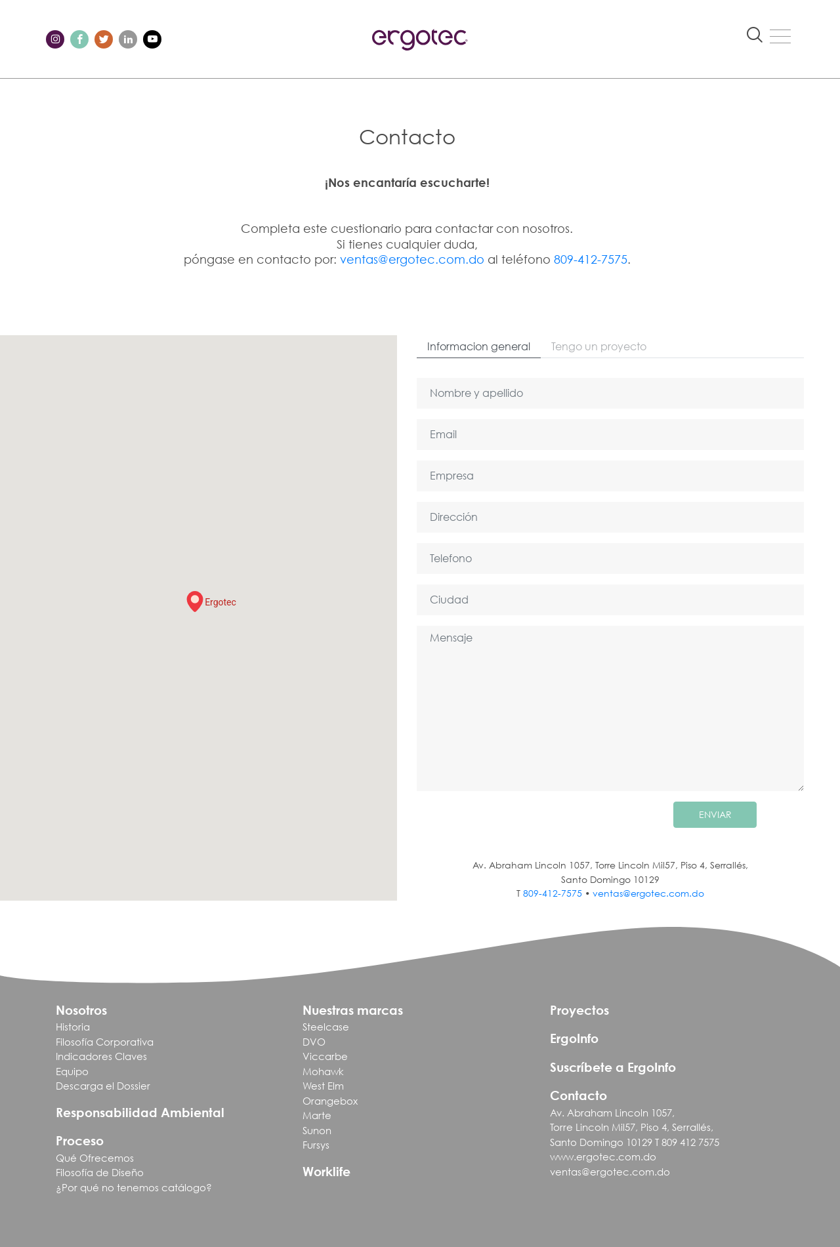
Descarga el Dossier (103, 1086)
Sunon (317, 1130)
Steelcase (326, 1026)
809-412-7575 (590, 259)
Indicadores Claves (101, 1056)
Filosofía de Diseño (100, 1172)
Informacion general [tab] (478, 346)
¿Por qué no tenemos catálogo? (134, 1187)
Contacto (578, 1095)
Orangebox (330, 1101)
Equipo (72, 1071)
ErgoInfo (574, 1038)
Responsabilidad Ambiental (140, 1112)
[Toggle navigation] (780, 36)
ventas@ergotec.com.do (412, 259)
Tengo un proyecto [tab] (598, 346)
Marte (317, 1115)
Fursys (316, 1145)
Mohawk (323, 1071)
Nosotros (81, 1009)
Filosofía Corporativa (105, 1042)
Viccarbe (325, 1056)
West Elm (323, 1086)
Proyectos (579, 1009)
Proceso (80, 1140)
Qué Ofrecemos (95, 1158)
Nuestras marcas (353, 1009)
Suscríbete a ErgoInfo (613, 1066)
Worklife (326, 1171)
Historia (73, 1026)
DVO (314, 1042)
